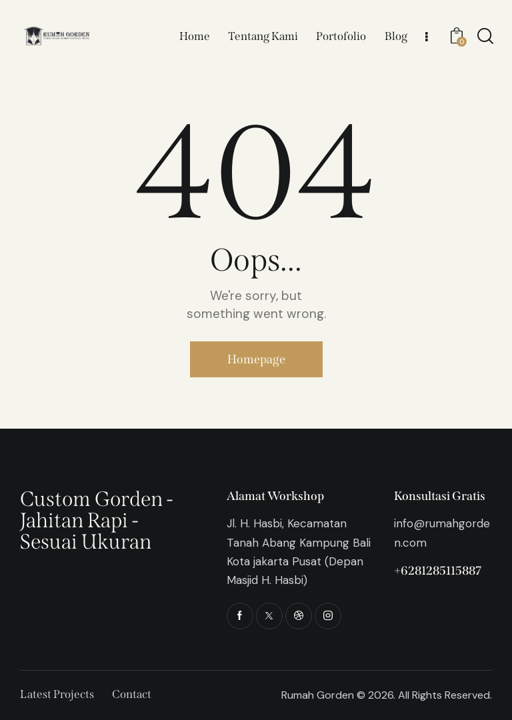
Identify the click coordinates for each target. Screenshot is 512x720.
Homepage (256, 359)
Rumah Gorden (317, 695)
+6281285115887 (437, 570)
